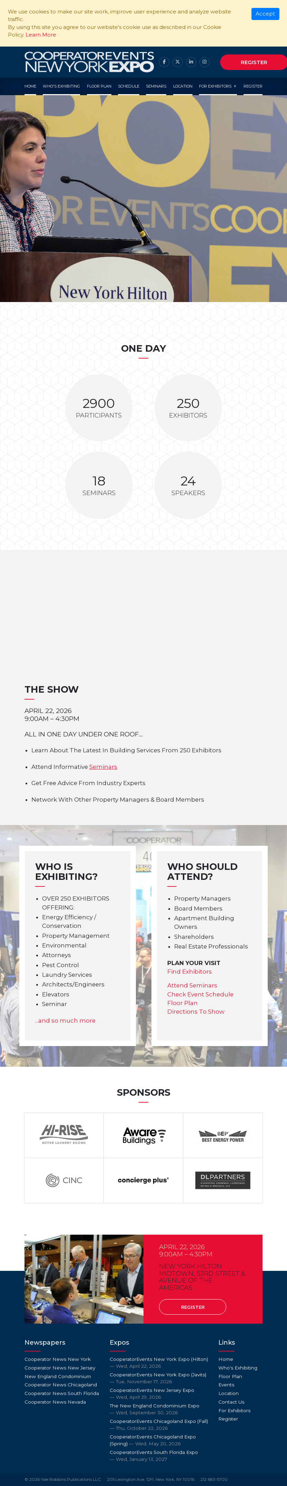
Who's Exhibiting (61, 86)
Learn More (41, 34)
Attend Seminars (192, 985)
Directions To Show (196, 1011)
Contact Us (231, 1402)
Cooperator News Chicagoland (60, 1384)
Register (253, 86)
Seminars (156, 86)
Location (182, 86)
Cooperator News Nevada (55, 1402)
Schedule (128, 86)
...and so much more (65, 1020)
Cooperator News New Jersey (59, 1367)
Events (226, 1384)
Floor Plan (99, 86)
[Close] (265, 14)
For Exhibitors (215, 86)
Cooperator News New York (57, 1359)
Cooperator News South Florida (61, 1393)
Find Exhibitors (189, 971)
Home (30, 86)
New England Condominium (57, 1376)
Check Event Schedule (200, 994)
